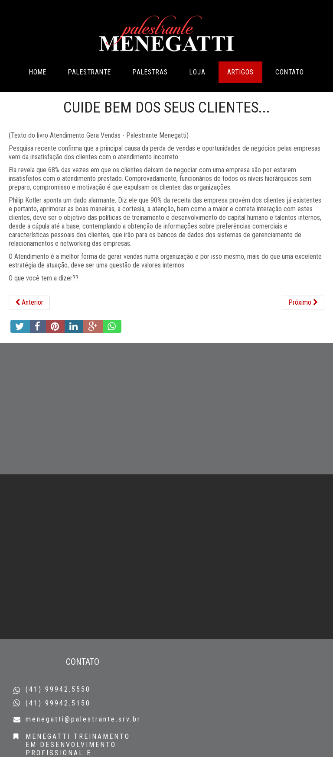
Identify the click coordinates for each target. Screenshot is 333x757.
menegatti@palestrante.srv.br (83, 719)
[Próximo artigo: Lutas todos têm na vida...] (303, 324)
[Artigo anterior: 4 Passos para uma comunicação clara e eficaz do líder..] (29, 324)
